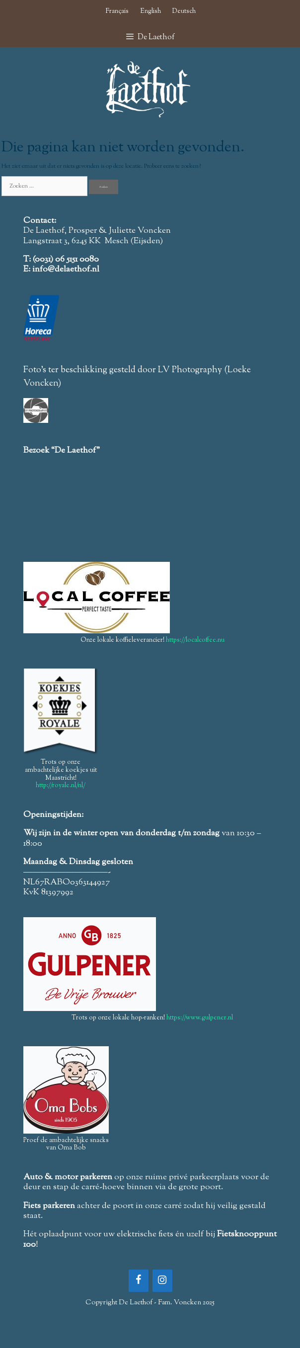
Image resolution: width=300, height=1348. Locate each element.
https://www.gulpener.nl (199, 1017)
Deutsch (184, 11)
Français (117, 11)
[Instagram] (162, 1281)
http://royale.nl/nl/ (60, 785)
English (150, 11)
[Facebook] (139, 1281)
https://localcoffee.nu (195, 640)
